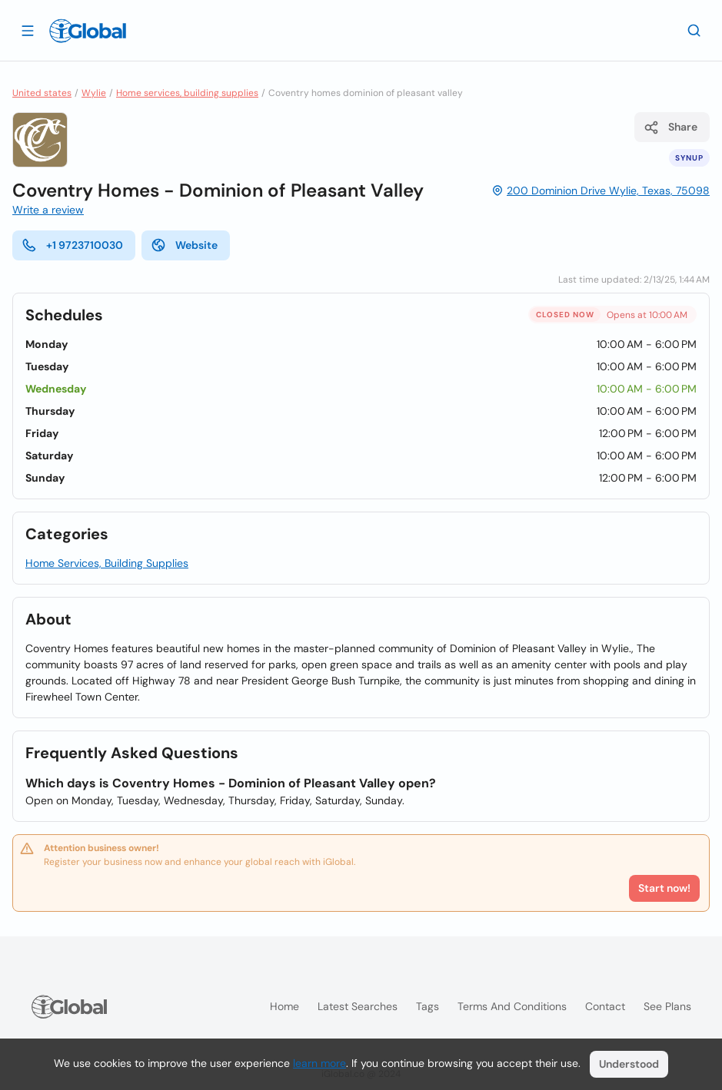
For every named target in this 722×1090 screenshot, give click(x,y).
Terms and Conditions (512, 1006)
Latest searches (358, 1006)
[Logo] (87, 30)
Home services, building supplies (187, 93)
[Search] (694, 30)
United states (42, 93)
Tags (427, 1006)
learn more (319, 1063)
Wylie (94, 93)
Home (284, 1006)
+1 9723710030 (72, 245)
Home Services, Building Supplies (106, 563)
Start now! (664, 888)
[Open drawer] (27, 30)
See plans (667, 1006)
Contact (605, 1006)
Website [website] (184, 245)
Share (670, 127)
